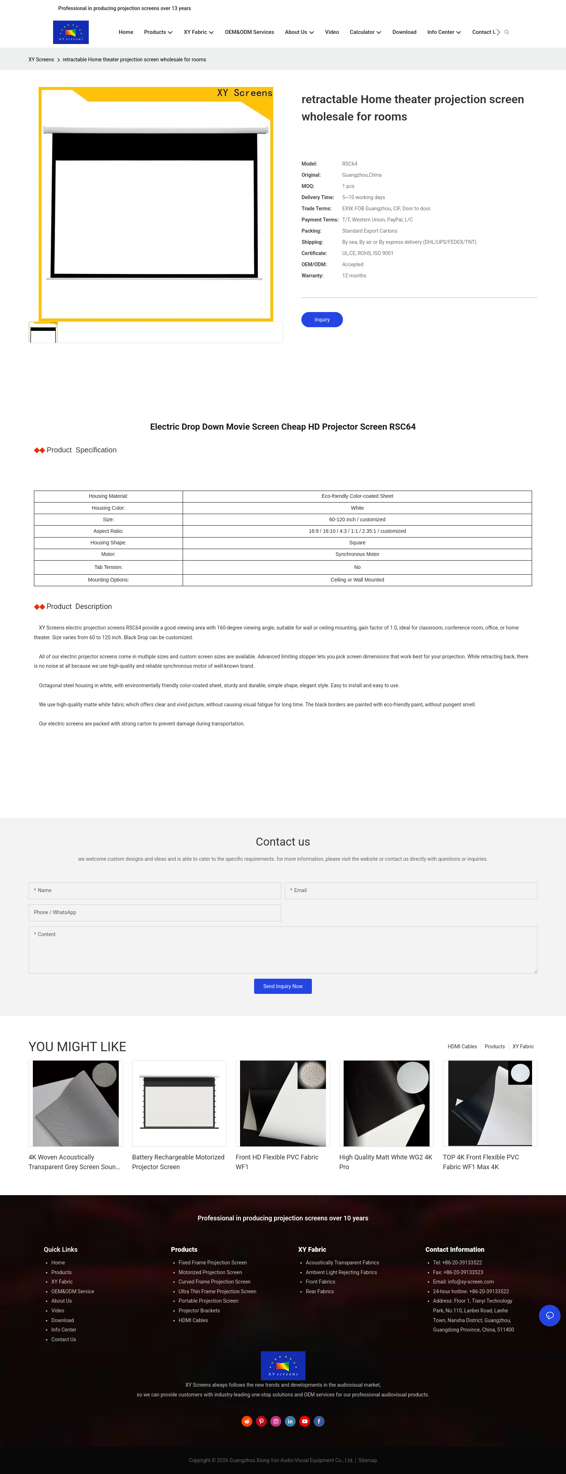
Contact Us (63, 1339)
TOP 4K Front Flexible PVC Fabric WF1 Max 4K (481, 1162)
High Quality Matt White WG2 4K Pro (385, 1162)
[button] (498, 32)
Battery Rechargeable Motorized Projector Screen (178, 1162)
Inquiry (322, 320)
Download (62, 1320)
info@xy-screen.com (471, 1282)
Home (58, 1262)
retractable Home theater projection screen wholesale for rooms (134, 59)
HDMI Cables (462, 1046)
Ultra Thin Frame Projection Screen (217, 1291)
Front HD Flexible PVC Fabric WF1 (277, 1162)
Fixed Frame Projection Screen (213, 1262)
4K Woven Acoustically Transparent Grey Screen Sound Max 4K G (74, 1162)
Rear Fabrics (320, 1291)
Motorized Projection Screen (210, 1272)
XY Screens (41, 59)
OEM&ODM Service (72, 1291)
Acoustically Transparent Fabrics (342, 1262)
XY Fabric (523, 1046)
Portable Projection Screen (209, 1301)
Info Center (63, 1330)
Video (57, 1310)
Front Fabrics (320, 1282)
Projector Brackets (199, 1310)
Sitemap (367, 1460)
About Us (61, 1301)
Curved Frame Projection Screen (215, 1282)
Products (495, 1046)
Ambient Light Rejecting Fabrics (341, 1272)
